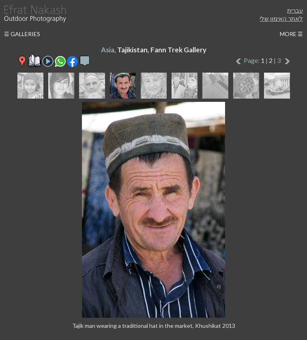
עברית (295, 10)
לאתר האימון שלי (281, 18)
